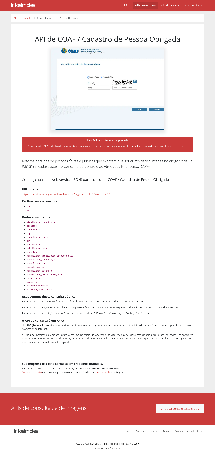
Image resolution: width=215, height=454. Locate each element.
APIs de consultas (145, 5)
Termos (167, 431)
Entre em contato (32, 372)
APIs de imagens (170, 5)
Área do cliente (193, 5)
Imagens (154, 431)
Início (127, 5)
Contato (179, 431)
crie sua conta (102, 372)
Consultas (141, 431)
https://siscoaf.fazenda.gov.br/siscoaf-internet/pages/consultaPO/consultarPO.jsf (67, 194)
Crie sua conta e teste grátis (180, 409)
